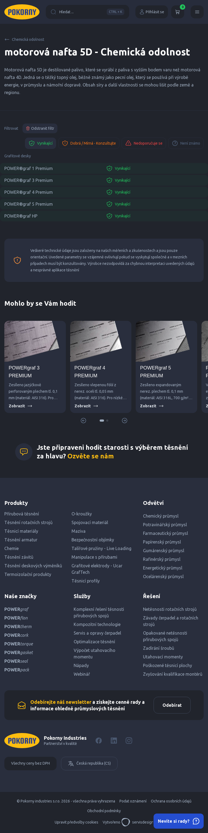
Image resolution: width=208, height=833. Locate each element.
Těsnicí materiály (21, 531)
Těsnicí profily (86, 580)
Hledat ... (87, 12)
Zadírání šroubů (158, 648)
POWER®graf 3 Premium (28, 180)
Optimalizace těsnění (94, 641)
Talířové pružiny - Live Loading (101, 548)
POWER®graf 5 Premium (28, 204)
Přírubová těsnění (21, 513)
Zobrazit (20, 406)
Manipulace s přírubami (94, 557)
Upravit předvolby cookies (76, 822)
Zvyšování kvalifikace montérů (172, 674)
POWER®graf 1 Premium (28, 168)
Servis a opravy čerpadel (97, 633)
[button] (102, 420)
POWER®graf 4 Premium (28, 192)
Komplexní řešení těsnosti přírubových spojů (99, 612)
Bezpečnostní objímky (93, 539)
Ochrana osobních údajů (171, 801)
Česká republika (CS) (89, 763)
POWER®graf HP (20, 216)
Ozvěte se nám (90, 456)
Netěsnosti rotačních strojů (170, 609)
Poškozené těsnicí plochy (167, 665)
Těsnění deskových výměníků (33, 565)
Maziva (79, 531)
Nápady (81, 665)
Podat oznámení (133, 801)
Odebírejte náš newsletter (60, 702)
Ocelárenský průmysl (163, 576)
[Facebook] (98, 740)
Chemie (11, 548)
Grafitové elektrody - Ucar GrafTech (97, 569)
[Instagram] (129, 740)
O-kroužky (82, 513)
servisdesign (137, 822)
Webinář (82, 674)
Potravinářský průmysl (165, 524)
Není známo (186, 143)
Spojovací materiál (90, 522)
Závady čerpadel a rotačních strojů (170, 621)
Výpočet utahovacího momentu (94, 653)
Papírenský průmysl (162, 541)
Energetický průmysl (162, 567)
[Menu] (197, 11)
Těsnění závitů (18, 557)
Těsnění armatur (20, 539)
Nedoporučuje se (143, 143)
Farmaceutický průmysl (165, 533)
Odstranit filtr (40, 128)
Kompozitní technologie (97, 624)
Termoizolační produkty (27, 574)
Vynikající (40, 143)
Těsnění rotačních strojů (28, 522)
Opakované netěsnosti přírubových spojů (165, 636)
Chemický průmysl (160, 516)
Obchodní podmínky (104, 811)
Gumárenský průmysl (163, 550)
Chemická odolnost (24, 39)
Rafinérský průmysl (161, 559)
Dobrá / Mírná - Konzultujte (89, 143)
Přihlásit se (151, 12)
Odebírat (172, 705)
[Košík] (177, 11)
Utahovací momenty (163, 656)
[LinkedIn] (113, 740)
